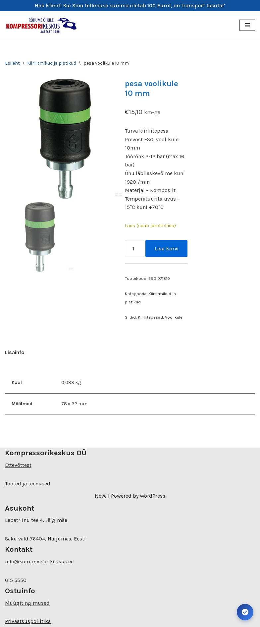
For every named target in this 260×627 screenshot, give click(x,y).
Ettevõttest (18, 465)
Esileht (12, 63)
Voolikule (173, 317)
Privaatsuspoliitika (28, 621)
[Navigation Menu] (247, 25)
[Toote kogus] (134, 248)
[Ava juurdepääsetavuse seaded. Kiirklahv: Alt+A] (245, 612)
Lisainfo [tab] (15, 352)
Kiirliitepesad (150, 317)
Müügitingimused (27, 603)
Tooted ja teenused (27, 483)
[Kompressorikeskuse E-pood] (41, 25)
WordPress (152, 496)
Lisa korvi (166, 248)
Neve (101, 496)
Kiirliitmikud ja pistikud (51, 63)
